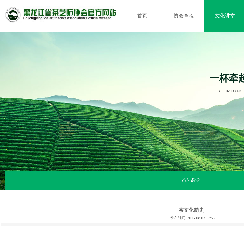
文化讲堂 (225, 15)
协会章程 (183, 15)
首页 (142, 15)
